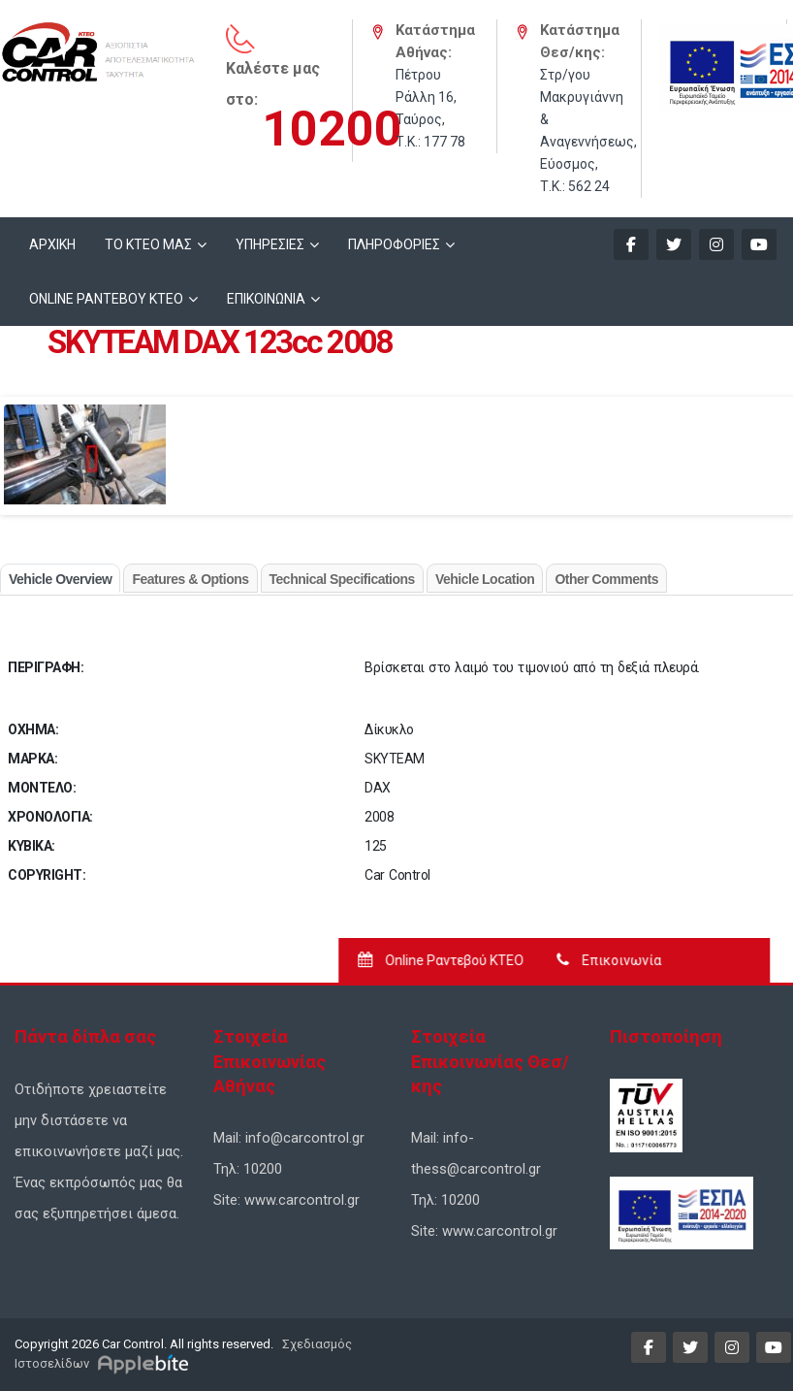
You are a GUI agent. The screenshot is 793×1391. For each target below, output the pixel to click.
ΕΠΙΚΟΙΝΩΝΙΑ (266, 299)
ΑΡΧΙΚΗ (52, 244)
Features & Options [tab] (190, 579)
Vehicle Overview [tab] (60, 579)
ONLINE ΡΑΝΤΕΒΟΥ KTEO (106, 299)
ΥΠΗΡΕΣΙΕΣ (270, 244)
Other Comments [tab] (606, 579)
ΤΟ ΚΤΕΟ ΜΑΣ (148, 244)
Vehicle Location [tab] (484, 579)
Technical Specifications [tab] (342, 579)
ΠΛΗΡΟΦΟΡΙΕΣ (394, 244)
